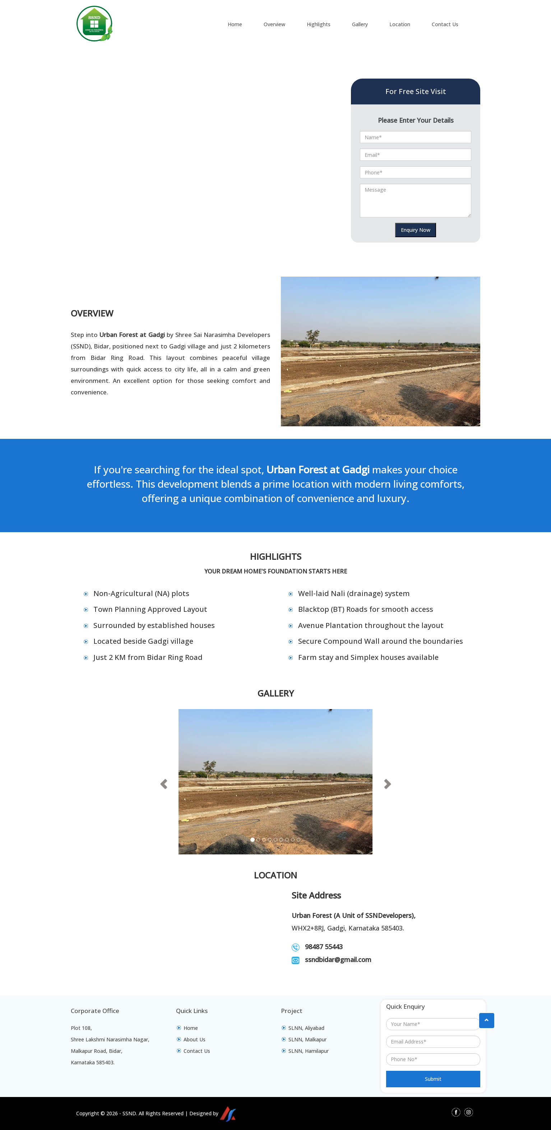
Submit (433, 1078)
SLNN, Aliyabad (306, 1027)
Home (235, 24)
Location (399, 24)
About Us (194, 1039)
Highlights (318, 24)
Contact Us (445, 24)
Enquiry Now (415, 229)
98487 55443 (324, 946)
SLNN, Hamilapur (308, 1050)
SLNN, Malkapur (307, 1039)
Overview (274, 24)
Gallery (360, 24)
